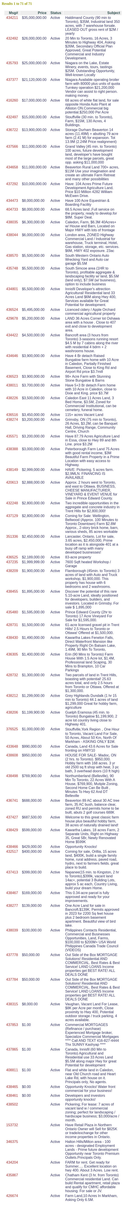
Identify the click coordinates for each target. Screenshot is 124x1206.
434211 (12, 18)
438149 (12, 470)
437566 (12, 146)
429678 (12, 318)
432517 (12, 851)
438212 (12, 696)
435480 (12, 612)
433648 (12, 746)
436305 (12, 654)
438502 (12, 1104)
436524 (12, 310)
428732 (12, 675)
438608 (12, 755)
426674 (12, 1196)
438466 (12, 847)
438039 (12, 930)
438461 (12, 1095)
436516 (12, 415)
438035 (12, 222)
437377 (12, 80)
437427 (12, 817)
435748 (12, 268)
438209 (12, 571)
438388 (12, 449)
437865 (12, 1049)
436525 (12, 557)
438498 (12, 776)
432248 (12, 503)
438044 (12, 235)
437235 (12, 562)
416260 (12, 100)
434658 (12, 167)
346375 (12, 1142)
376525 (12, 729)
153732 (12, 1125)
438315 (12, 1004)
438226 (12, 398)
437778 (12, 955)
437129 (12, 516)
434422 (12, 335)
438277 (12, 905)
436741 (12, 800)
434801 (12, 289)
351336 (12, 536)
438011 (12, 385)
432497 (12, 117)
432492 (12, 38)
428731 (12, 625)
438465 (12, 1087)
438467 (12, 893)
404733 (12, 209)
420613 (12, 482)
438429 (12, 830)
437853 (12, 1025)
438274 (12, 419)
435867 (12, 1175)
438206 (12, 712)
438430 (12, 637)
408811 (12, 1070)
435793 (12, 63)
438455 (12, 591)
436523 (12, 376)
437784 (12, 979)
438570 (12, 255)
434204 (12, 1162)
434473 (12, 200)
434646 (12, 356)
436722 (12, 130)
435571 (12, 436)
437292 (12, 184)
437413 (12, 872)
